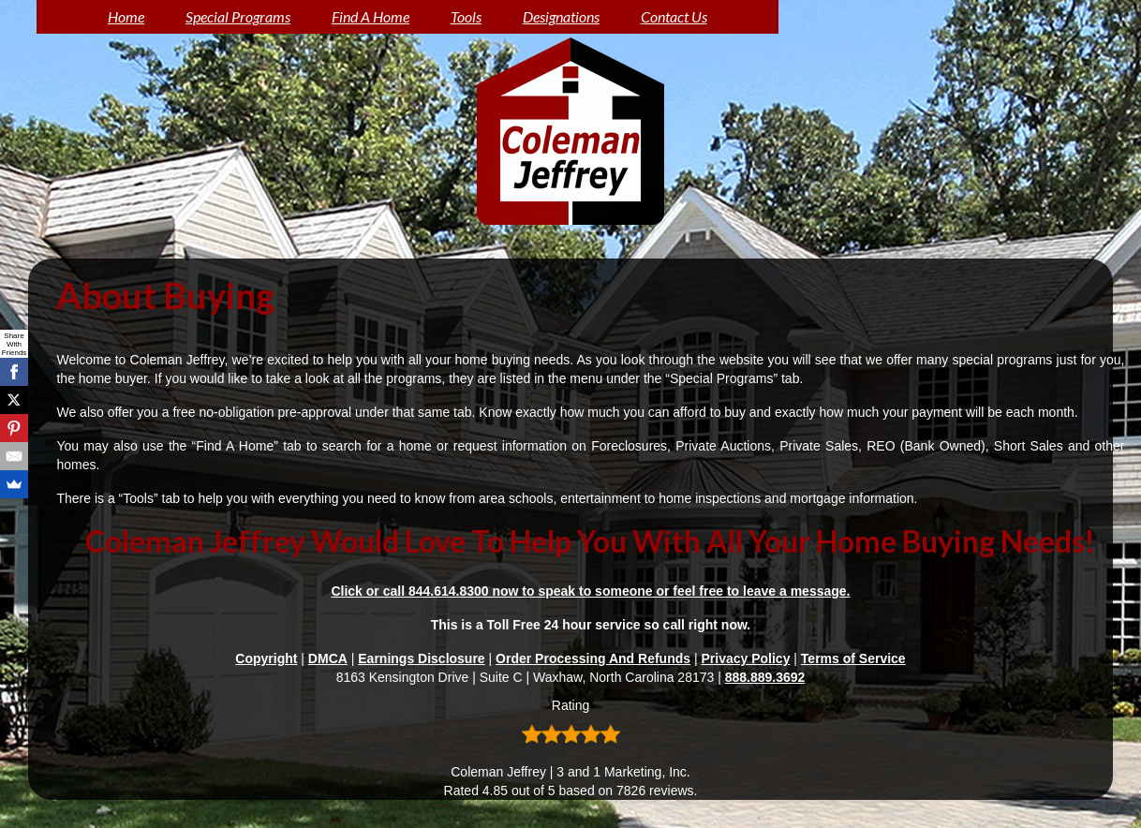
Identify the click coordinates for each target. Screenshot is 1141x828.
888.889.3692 (765, 677)
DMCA (328, 658)
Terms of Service (853, 658)
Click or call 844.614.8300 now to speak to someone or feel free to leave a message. (590, 591)
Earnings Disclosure (421, 658)
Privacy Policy (745, 658)
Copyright (266, 658)
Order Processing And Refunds (593, 658)
